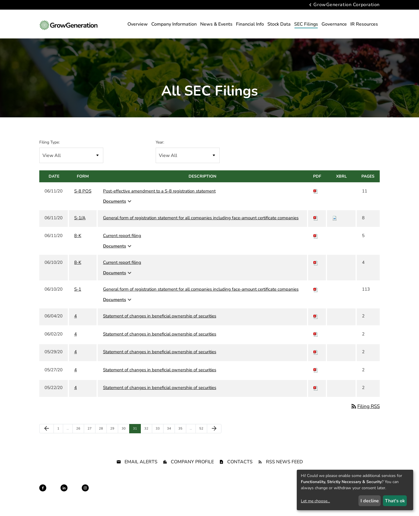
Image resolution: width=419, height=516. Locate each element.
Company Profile (192, 470)
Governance (334, 24)
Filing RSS (365, 414)
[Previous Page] (46, 437)
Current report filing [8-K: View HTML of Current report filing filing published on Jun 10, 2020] (122, 271)
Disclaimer (190, 501)
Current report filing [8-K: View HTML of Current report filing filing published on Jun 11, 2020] (122, 244)
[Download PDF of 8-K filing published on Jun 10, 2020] (315, 271)
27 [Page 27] (91, 438)
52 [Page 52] (202, 438)
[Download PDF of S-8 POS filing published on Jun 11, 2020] (315, 199)
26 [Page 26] (79, 438)
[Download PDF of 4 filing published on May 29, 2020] (315, 360)
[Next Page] (214, 437)
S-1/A (80, 226)
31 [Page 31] (136, 438)
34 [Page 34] (170, 438)
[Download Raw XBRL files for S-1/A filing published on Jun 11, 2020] (334, 226)
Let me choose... (315, 501)
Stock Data (279, 24)
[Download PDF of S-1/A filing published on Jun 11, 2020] (315, 226)
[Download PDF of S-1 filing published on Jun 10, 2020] (315, 298)
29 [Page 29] (113, 438)
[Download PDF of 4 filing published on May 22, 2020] (315, 396)
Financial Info (250, 24)
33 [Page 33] (159, 438)
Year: (160, 150)
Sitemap (210, 501)
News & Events (216, 24)
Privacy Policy (164, 501)
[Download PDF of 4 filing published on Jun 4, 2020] (315, 325)
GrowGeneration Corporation (346, 5)
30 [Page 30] (125, 438)
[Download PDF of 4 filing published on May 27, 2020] (315, 378)
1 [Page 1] (60, 438)
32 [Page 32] (147, 438)
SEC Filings (306, 24)
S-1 (77, 298)
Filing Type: (49, 150)
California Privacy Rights (268, 501)
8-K (77, 244)
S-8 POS (82, 199)
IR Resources (364, 24)
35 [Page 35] (181, 438)
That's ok (395, 501)
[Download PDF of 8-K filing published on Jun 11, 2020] (315, 244)
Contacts (240, 470)
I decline (370, 501)
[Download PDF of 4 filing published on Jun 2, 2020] (315, 342)
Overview (137, 24)
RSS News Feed (284, 470)
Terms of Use (233, 501)
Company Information (174, 24)
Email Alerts (141, 470)
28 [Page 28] (102, 438)
